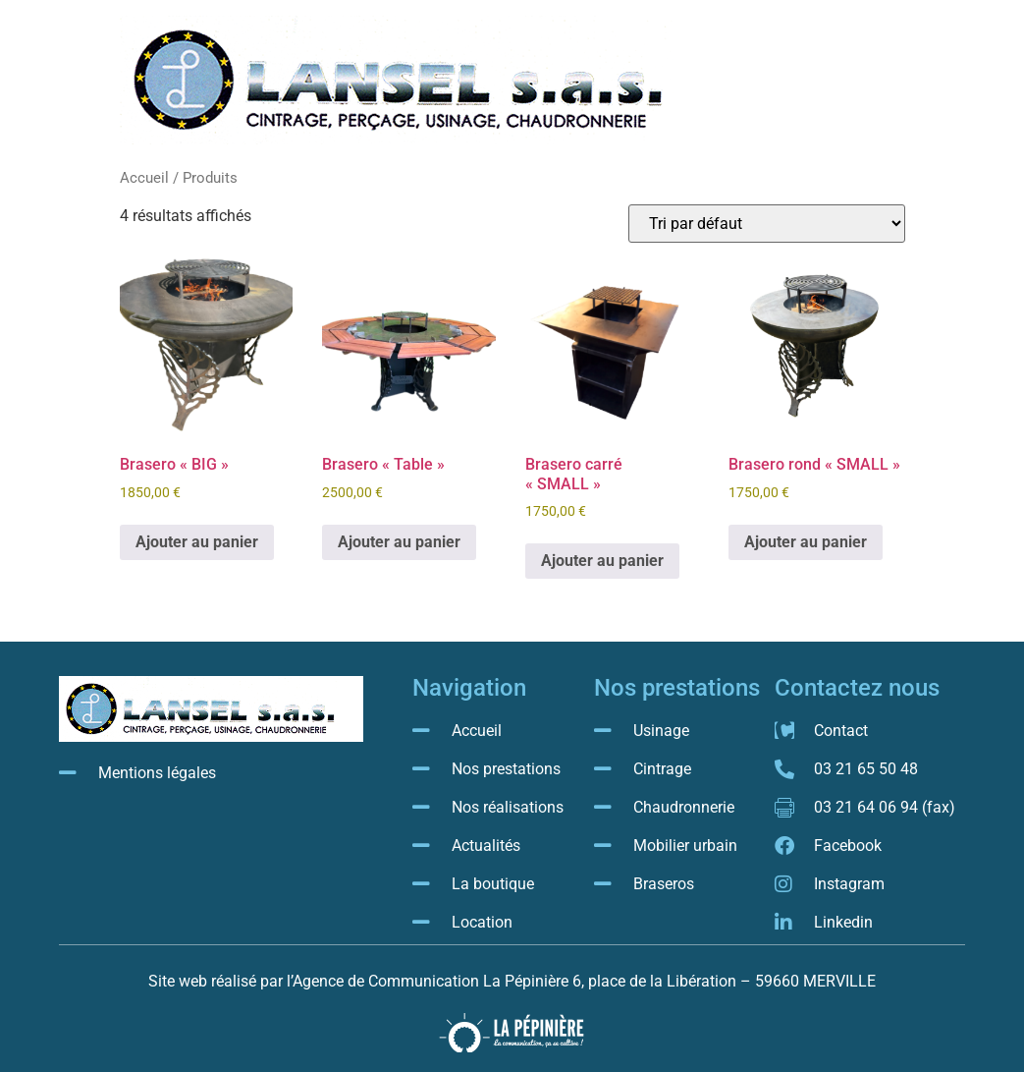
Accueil (144, 178)
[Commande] (766, 223)
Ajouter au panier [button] (196, 542)
